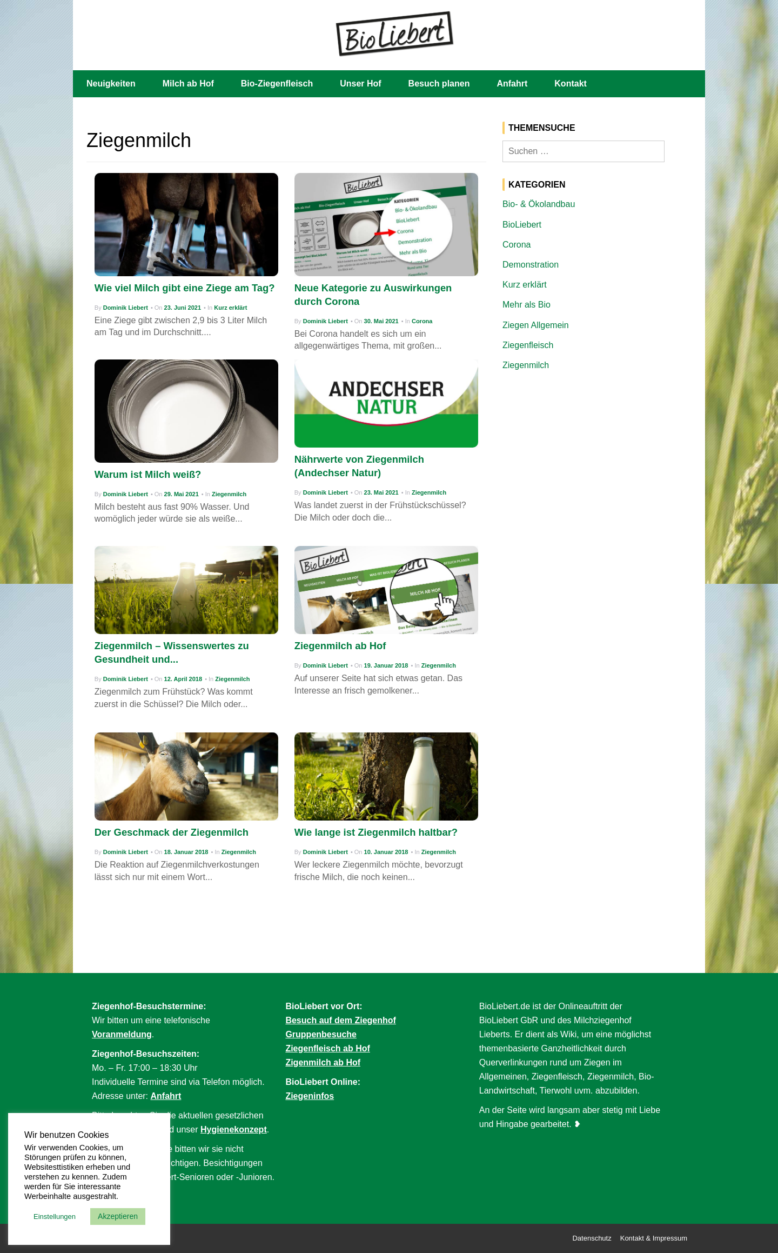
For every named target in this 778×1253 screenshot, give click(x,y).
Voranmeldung (122, 1034)
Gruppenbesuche (321, 1034)
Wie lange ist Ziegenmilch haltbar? (376, 832)
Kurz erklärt (230, 307)
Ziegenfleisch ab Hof (327, 1048)
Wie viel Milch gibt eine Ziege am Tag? (185, 288)
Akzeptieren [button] (118, 1216)
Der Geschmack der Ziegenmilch (172, 832)
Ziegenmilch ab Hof (340, 645)
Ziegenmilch (229, 494)
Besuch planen (439, 83)
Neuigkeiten (111, 83)
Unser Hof (360, 83)
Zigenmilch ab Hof (322, 1062)
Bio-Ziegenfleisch (277, 83)
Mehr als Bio (526, 304)
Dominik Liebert (125, 307)
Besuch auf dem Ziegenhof (340, 1020)
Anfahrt (512, 83)
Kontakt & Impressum (653, 1238)
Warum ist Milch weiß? (148, 474)
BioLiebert (521, 224)
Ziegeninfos (309, 1096)
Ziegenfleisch (527, 345)
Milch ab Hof (188, 83)
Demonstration (530, 264)
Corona (422, 321)
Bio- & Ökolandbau (538, 204)
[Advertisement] (597, 461)
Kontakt (570, 83)
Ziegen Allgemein (535, 325)
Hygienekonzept (233, 1129)
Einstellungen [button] (54, 1216)
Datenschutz (591, 1238)
